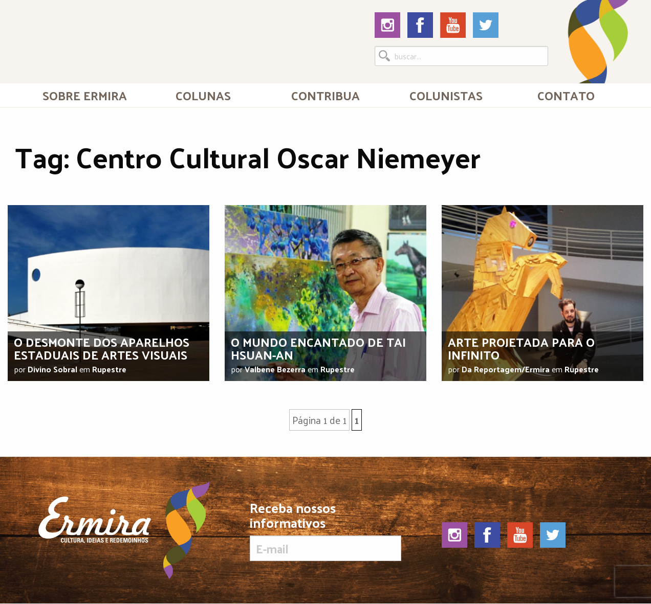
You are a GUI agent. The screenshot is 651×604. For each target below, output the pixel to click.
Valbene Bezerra (275, 369)
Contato (566, 95)
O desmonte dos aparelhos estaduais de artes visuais (101, 348)
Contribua (325, 95)
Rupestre (109, 369)
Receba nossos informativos (325, 531)
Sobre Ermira (84, 95)
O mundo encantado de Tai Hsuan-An (318, 348)
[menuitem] (85, 95)
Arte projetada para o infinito (521, 348)
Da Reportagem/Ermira (506, 369)
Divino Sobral (52, 369)
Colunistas (446, 95)
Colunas (203, 95)
